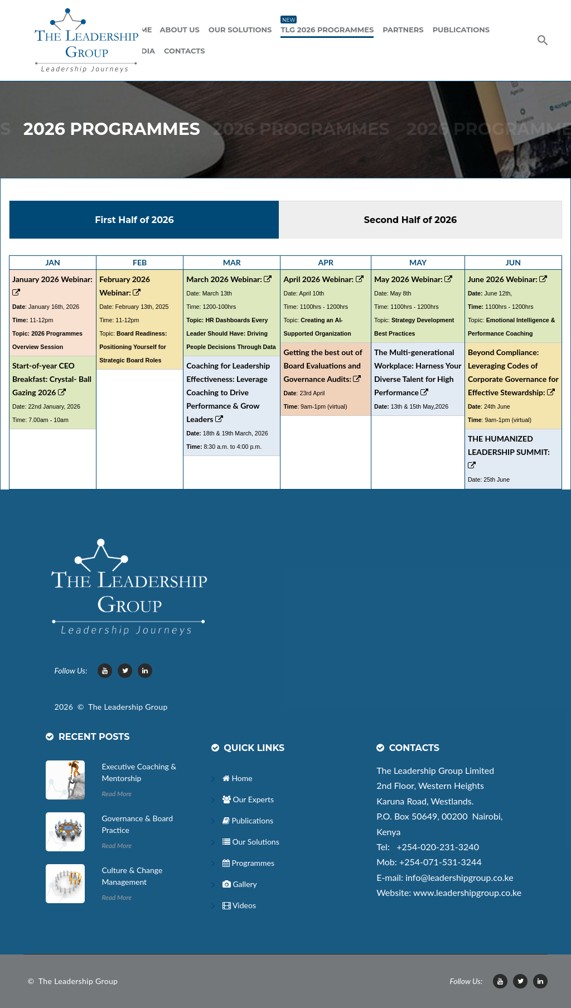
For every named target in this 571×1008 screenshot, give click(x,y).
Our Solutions (240, 29)
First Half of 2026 (135, 220)
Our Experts (248, 799)
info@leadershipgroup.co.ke (459, 877)
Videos (239, 905)
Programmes (248, 863)
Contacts (184, 50)
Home (237, 778)
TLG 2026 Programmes (327, 28)
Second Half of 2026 (411, 220)
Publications (461, 29)
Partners (403, 29)
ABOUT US (180, 29)
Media (142, 50)
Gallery (239, 884)
